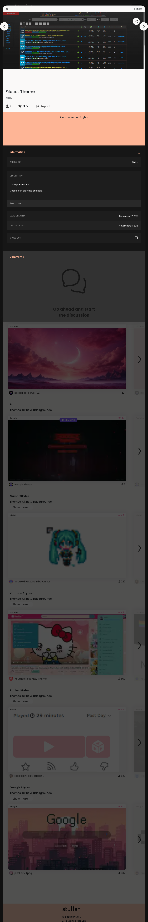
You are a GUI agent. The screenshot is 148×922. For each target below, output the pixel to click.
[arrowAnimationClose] (4, 26)
